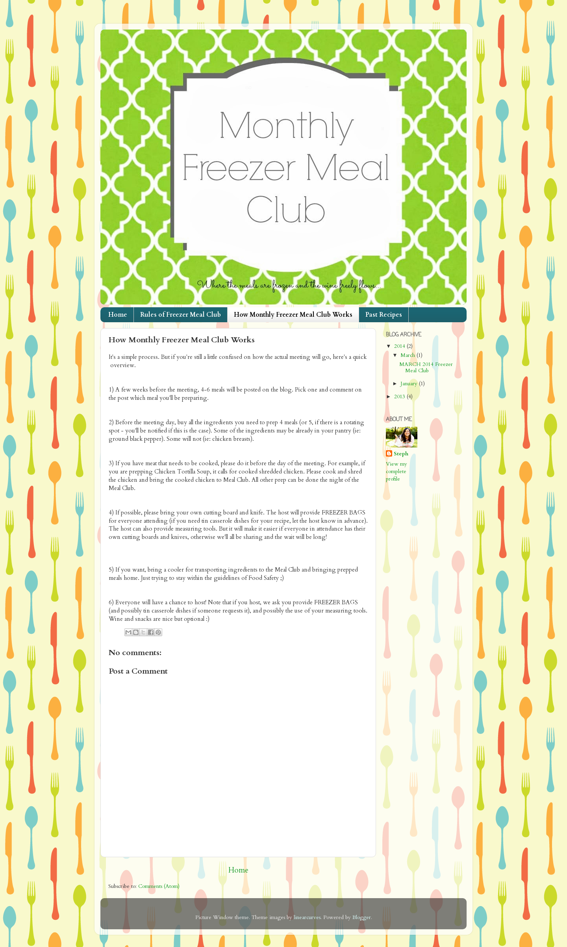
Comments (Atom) (159, 886)
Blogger (361, 917)
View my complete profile (396, 472)
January (409, 383)
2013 (400, 396)
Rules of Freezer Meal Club (180, 314)
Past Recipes (383, 314)
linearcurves (307, 917)
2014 (400, 346)
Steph (401, 453)
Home (117, 314)
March (408, 355)
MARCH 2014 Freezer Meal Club (426, 367)
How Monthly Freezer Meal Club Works (293, 314)
